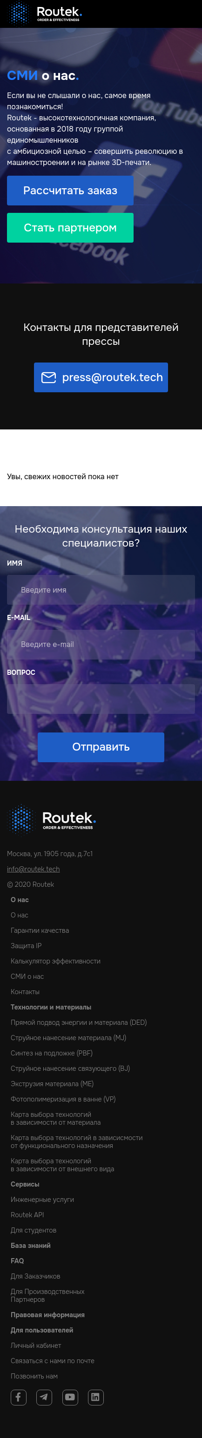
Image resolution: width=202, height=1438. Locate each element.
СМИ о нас (27, 976)
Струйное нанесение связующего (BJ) (70, 1068)
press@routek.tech (112, 377)
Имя (14, 563)
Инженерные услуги (42, 1199)
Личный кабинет (36, 1345)
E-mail (18, 617)
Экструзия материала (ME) (52, 1084)
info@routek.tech (33, 869)
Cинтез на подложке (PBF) (52, 1053)
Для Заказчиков (36, 1276)
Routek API (27, 1215)
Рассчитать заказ (70, 191)
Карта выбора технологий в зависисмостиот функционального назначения (76, 1142)
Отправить (101, 747)
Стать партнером (70, 228)
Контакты (25, 992)
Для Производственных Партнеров (47, 1295)
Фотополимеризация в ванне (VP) (63, 1099)
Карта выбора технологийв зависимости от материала (56, 1118)
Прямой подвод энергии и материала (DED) (79, 1022)
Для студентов (33, 1230)
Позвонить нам (34, 1376)
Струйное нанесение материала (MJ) (68, 1038)
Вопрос (21, 672)
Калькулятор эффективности (56, 961)
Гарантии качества (40, 930)
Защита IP (26, 946)
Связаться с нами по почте (52, 1361)
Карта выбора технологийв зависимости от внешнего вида (62, 1165)
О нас (19, 915)
